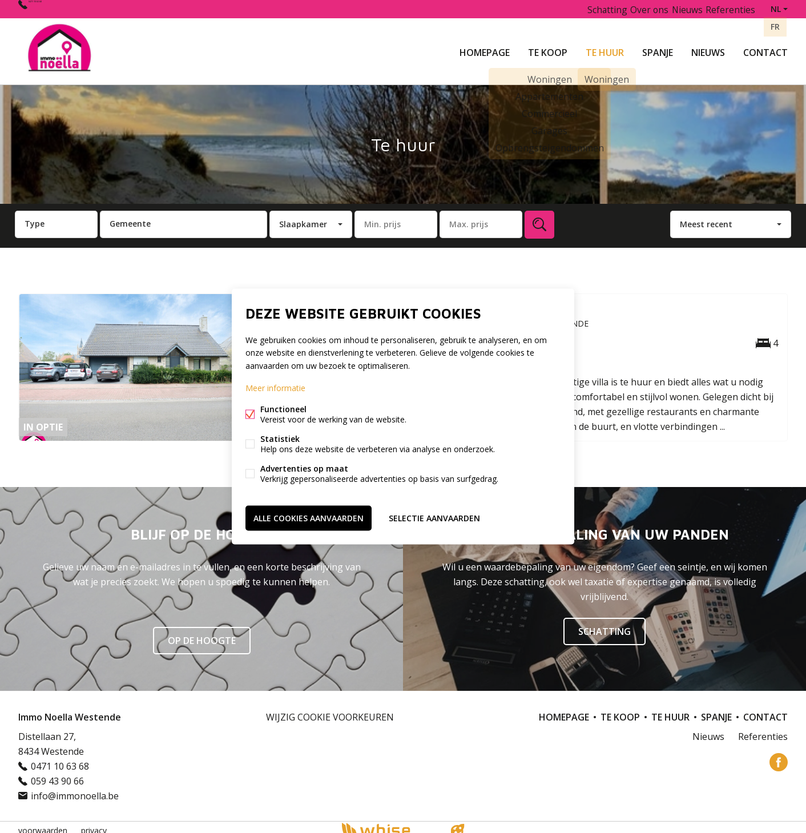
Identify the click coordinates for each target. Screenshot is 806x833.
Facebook (778, 755)
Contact (765, 48)
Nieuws (708, 48)
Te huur (605, 48)
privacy (94, 823)
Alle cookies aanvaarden (308, 515)
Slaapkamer (303, 217)
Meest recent (706, 217)
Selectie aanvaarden (434, 515)
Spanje (657, 48)
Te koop (547, 48)
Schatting (588, 8)
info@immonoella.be (75, 789)
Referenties (729, 8)
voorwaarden (42, 823)
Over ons (636, 8)
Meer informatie (275, 389)
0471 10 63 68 (57, 8)
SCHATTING (604, 624)
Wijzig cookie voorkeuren (330, 710)
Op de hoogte (202, 633)
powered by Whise (389, 823)
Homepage (485, 48)
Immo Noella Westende (69, 710)
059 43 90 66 (57, 774)
